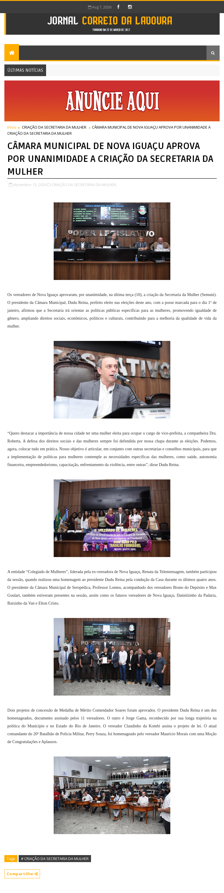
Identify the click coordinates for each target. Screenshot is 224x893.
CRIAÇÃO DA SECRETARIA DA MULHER (54, 127)
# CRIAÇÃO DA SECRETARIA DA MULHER (55, 858)
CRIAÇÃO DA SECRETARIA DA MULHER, (84, 184)
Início (11, 127)
